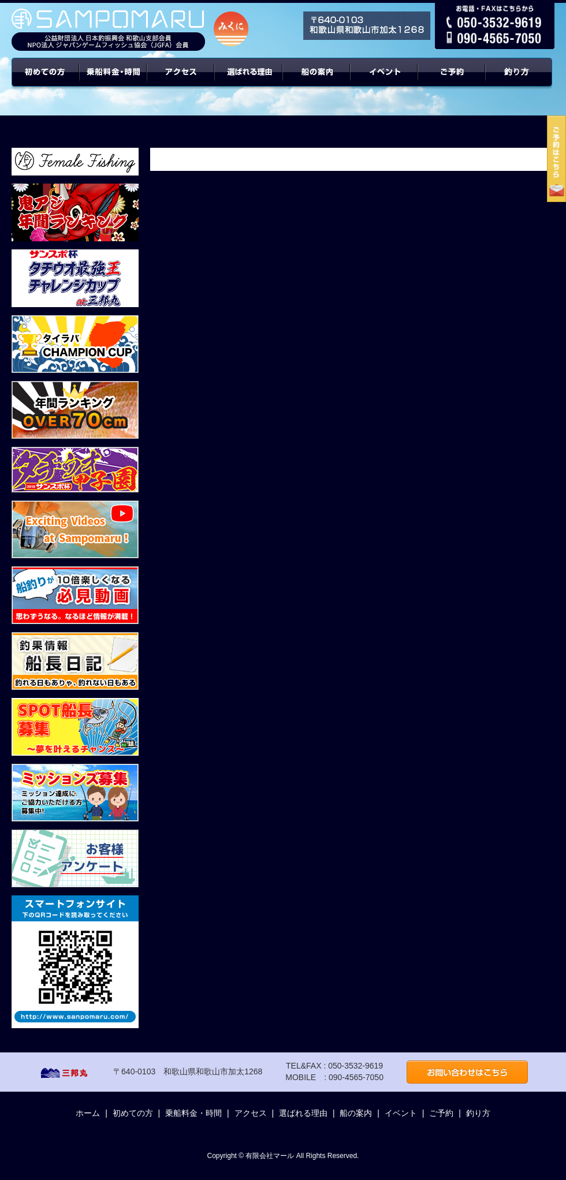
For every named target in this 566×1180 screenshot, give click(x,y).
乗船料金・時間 (113, 81)
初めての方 (45, 81)
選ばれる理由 (249, 81)
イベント (384, 81)
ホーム (88, 1113)
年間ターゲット (520, 81)
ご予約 (452, 81)
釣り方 (478, 1113)
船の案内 (317, 81)
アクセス (181, 81)
